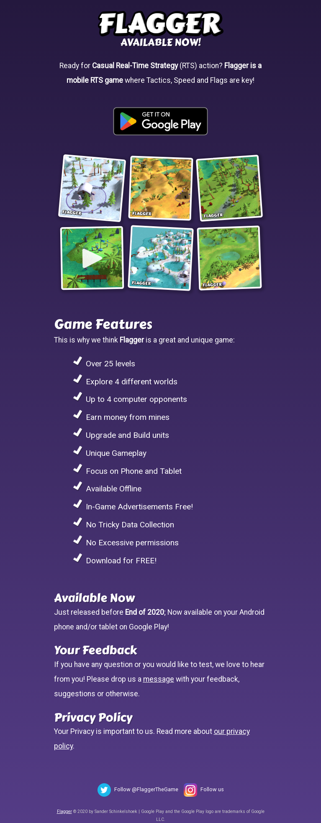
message (158, 679)
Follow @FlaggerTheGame (146, 789)
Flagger (64, 811)
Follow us (212, 789)
